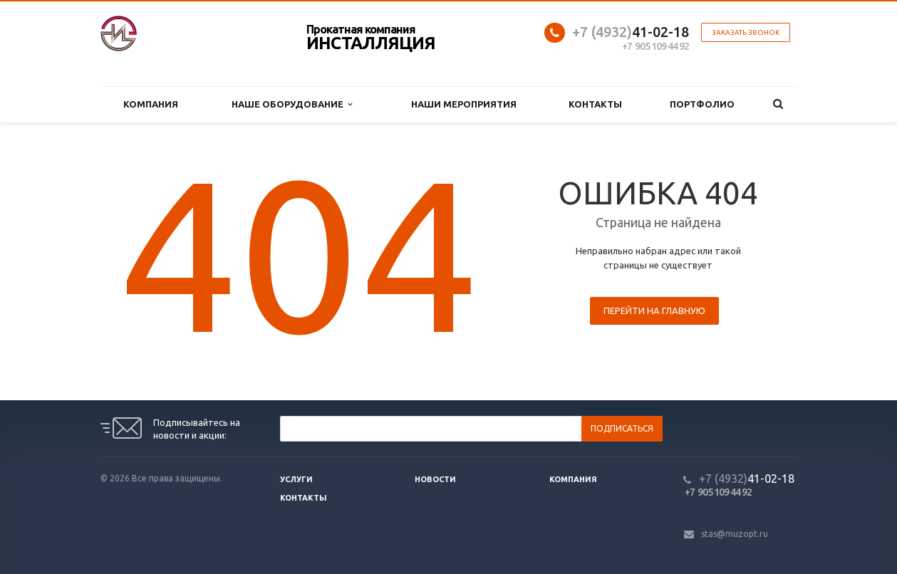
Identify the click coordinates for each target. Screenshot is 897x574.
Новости (435, 479)
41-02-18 (630, 32)
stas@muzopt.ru (734, 533)
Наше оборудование (292, 104)
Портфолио (702, 104)
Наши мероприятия (464, 104)
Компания (150, 104)
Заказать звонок (745, 32)
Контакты (595, 104)
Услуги (296, 479)
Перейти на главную (654, 310)
